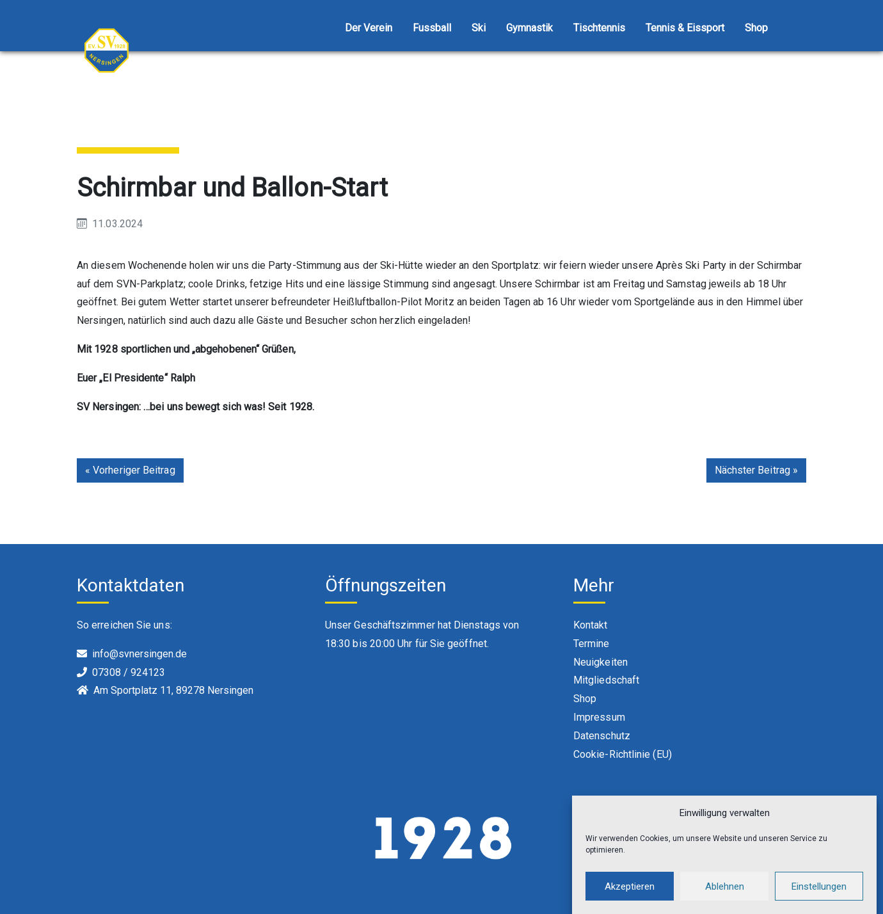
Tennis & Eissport (685, 28)
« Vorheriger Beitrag (130, 470)
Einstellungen (819, 896)
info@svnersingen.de (139, 654)
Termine (591, 643)
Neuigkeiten (600, 662)
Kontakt (590, 625)
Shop (756, 28)
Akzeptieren (630, 896)
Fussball (432, 28)
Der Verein (368, 28)
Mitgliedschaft (606, 680)
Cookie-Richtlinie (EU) (622, 754)
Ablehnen (724, 896)
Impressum (599, 717)
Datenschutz (601, 736)
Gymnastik (529, 28)
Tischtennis (599, 28)
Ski (479, 28)
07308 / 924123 (128, 672)
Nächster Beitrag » (756, 470)
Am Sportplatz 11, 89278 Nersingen (173, 690)
